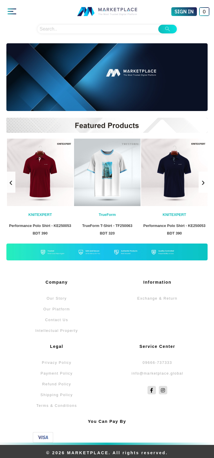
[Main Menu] (12, 12)
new (107, 125)
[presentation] (11, 182)
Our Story (56, 298)
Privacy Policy (56, 362)
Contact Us (56, 320)
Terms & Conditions (56, 405)
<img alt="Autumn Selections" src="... (107, 77)
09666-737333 (157, 362)
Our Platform (56, 309)
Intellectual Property (56, 330)
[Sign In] (184, 11)
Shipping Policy (56, 395)
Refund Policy (56, 384)
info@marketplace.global (157, 373)
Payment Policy (57, 373)
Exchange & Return (157, 298)
